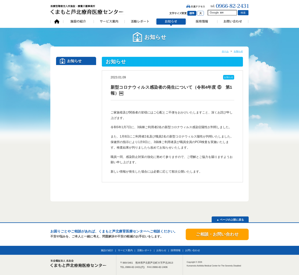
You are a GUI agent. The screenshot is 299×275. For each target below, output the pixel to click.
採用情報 (176, 250)
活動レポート (144, 250)
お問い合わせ (192, 250)
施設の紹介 (107, 250)
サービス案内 (125, 250)
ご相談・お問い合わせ (217, 234)
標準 (191, 13)
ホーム (225, 51)
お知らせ (238, 51)
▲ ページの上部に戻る (230, 219)
